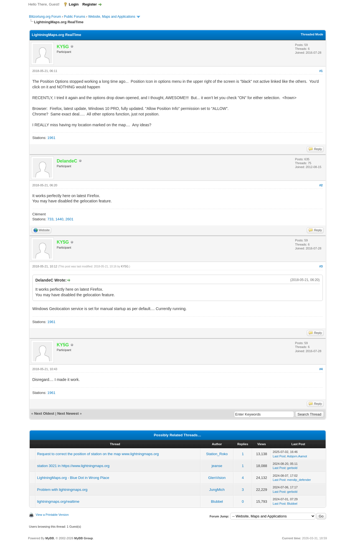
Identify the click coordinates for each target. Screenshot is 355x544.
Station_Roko (217, 454)
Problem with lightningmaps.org (62, 490)
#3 (321, 266)
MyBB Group (83, 538)
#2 (321, 185)
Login (73, 4)
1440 (59, 219)
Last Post (279, 456)
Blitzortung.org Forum (45, 17)
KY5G (124, 266)
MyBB (49, 538)
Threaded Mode (312, 34)
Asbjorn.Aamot (297, 456)
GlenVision (217, 478)
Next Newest (67, 413)
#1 (321, 71)
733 (50, 219)
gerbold (292, 468)
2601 (69, 219)
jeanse (217, 466)
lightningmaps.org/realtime (58, 501)
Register (89, 4)
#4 (321, 369)
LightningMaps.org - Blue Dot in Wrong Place (73, 478)
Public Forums (74, 17)
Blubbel (217, 501)
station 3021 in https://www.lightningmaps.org (73, 466)
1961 (51, 138)
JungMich (217, 490)
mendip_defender (299, 479)
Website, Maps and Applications (111, 17)
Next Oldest (44, 413)
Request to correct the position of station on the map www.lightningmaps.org (98, 454)
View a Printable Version (52, 514)
